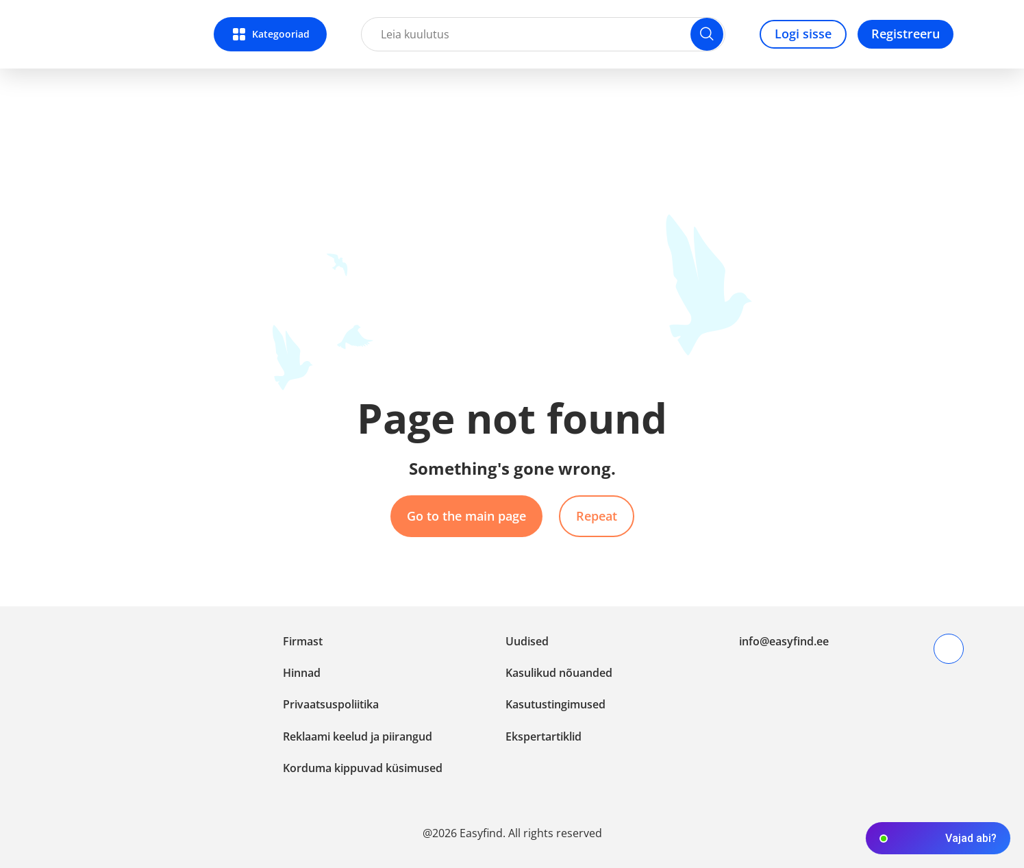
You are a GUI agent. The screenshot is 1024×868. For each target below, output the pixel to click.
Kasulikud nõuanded (558, 672)
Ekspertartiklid (543, 736)
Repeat (596, 516)
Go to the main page (466, 516)
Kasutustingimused (555, 704)
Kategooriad (281, 33)
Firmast (303, 641)
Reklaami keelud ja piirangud (357, 736)
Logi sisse (803, 33)
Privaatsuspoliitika (331, 704)
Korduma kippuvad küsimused (362, 768)
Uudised (527, 641)
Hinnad (302, 672)
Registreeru (905, 33)
